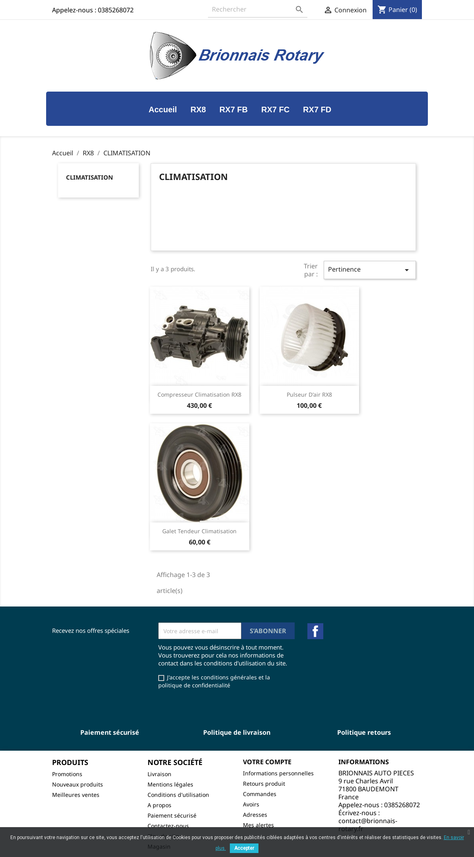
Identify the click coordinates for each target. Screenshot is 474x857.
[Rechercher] (257, 9)
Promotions (67, 774)
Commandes (259, 794)
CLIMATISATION (89, 177)
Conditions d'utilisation (178, 794)
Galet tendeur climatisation (199, 531)
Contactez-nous (168, 826)
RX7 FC (275, 109)
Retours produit (264, 783)
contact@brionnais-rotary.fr (367, 824)
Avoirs (251, 804)
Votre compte (267, 761)
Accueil (163, 109)
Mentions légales (170, 784)
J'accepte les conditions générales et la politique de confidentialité (214, 681)
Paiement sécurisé (172, 815)
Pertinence (370, 270)
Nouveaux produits (77, 784)
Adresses (255, 814)
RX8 (198, 109)
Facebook (315, 631)
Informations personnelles (278, 773)
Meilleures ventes (75, 794)
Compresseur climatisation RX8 (199, 394)
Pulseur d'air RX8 (309, 394)
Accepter (244, 848)
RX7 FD (317, 109)
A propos (159, 805)
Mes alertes (258, 825)
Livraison (159, 774)
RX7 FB (234, 109)
